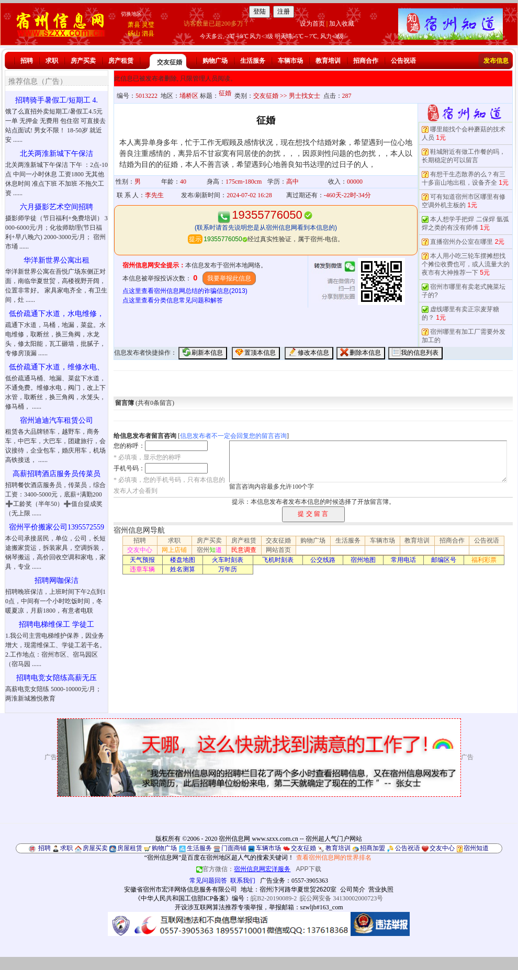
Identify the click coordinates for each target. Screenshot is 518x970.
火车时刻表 (227, 559)
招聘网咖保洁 (56, 580)
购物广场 (215, 60)
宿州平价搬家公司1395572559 (56, 527)
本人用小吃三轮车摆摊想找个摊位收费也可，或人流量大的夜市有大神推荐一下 (466, 264)
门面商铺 (233, 848)
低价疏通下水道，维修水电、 (56, 367)
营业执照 (380, 889)
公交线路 (322, 559)
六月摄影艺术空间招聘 (56, 207)
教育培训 (328, 60)
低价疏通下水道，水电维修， (56, 314)
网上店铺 (174, 550)
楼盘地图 (182, 559)
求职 (52, 60)
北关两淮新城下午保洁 (56, 153)
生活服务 (252, 60)
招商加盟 (372, 848)
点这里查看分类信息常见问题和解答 (172, 300)
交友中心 (139, 550)
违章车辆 (142, 569)
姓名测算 (182, 569)
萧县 (134, 24)
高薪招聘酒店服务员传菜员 (56, 474)
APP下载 (308, 869)
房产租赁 (120, 60)
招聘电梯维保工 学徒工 (56, 624)
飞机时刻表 (278, 559)
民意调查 (243, 550)
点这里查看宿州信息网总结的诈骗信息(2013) (184, 291)
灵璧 (148, 24)
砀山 (134, 33)
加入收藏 (341, 23)
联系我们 (242, 880)
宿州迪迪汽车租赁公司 (56, 420)
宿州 (209, 550)
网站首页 (278, 550)
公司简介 (352, 889)
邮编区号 (443, 559)
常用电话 (403, 559)
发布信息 (496, 60)
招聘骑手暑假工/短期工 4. (56, 100)
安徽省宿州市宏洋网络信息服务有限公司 (180, 889)
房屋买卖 (95, 848)
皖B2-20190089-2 (274, 898)
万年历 (227, 569)
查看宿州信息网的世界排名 (333, 857)
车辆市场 (290, 60)
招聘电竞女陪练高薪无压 (56, 678)
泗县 (148, 33)
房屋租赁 (129, 848)
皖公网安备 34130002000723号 (341, 898)
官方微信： (244, 869)
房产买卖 (83, 60)
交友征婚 (169, 62)
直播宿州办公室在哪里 (461, 241)
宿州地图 (363, 559)
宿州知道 (476, 848)
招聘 (26, 60)
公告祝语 (403, 60)
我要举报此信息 (229, 278)
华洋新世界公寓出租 (56, 260)
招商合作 (365, 60)
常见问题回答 (208, 880)
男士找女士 (304, 95)
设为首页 (312, 23)
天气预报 (142, 559)
